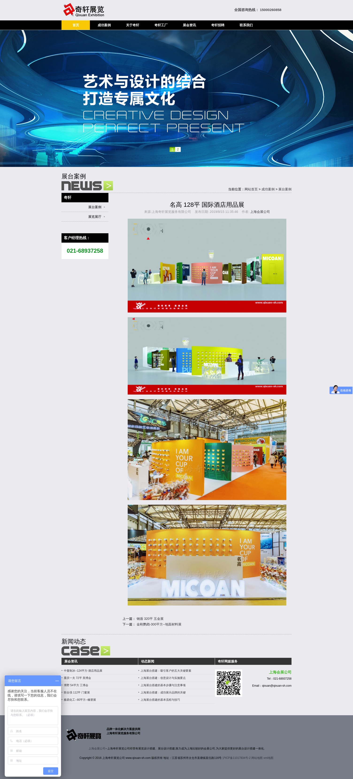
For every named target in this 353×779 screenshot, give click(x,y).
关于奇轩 (132, 25)
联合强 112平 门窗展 (77, 692)
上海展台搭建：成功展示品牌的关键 (163, 692)
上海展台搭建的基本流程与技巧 (160, 699)
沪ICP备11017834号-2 (237, 758)
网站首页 (251, 189)
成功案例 (104, 25)
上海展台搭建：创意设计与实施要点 (163, 678)
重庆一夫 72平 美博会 (77, 678)
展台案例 (285, 189)
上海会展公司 (260, 212)
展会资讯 (189, 25)
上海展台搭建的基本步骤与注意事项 (163, 685)
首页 (76, 25)
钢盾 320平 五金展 (150, 619)
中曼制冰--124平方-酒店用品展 (83, 670)
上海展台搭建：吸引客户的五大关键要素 (166, 670)
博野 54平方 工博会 (76, 685)
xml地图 (269, 758)
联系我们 (246, 25)
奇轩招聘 (217, 25)
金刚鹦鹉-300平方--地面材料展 (159, 624)
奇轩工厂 (161, 25)
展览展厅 (94, 216)
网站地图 (257, 758)
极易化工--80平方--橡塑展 (80, 699)
